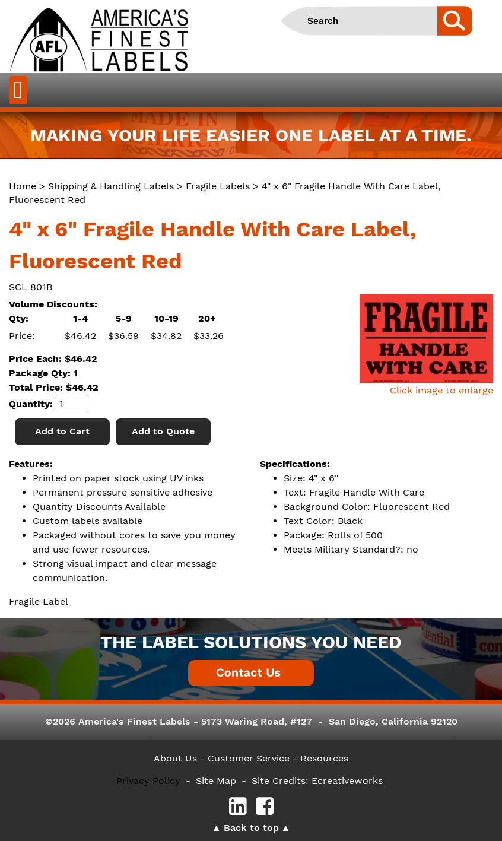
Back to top (251, 827)
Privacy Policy (148, 780)
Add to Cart (62, 431)
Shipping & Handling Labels (111, 186)
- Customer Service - (248, 758)
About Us (175, 758)
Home (22, 186)
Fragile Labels (218, 186)
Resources (324, 758)
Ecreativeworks (347, 780)
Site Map (216, 780)
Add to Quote (163, 431)
